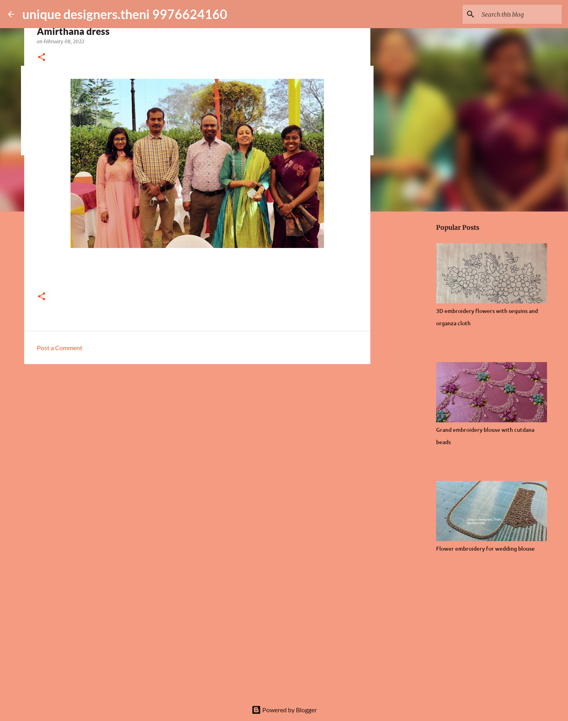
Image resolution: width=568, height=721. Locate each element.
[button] (41, 57)
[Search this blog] (520, 14)
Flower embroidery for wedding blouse (485, 548)
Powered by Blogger (284, 709)
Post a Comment (59, 347)
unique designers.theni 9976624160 (124, 14)
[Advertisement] (197, 431)
